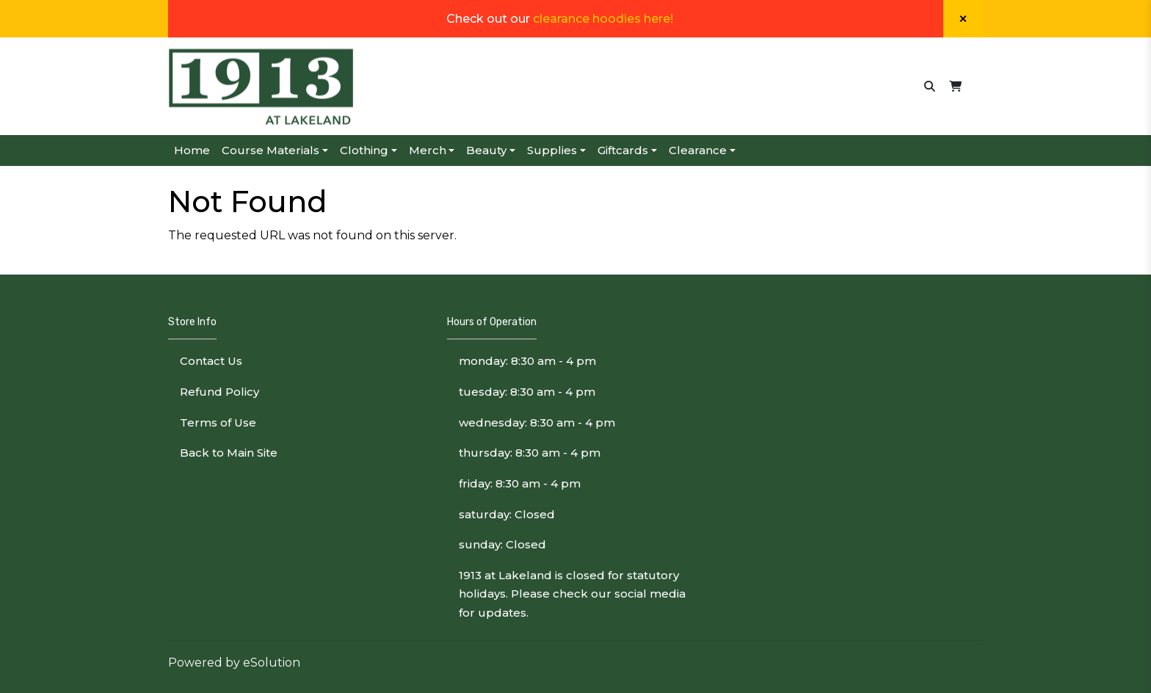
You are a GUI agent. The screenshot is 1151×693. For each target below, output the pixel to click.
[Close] (963, 18)
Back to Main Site (228, 453)
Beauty (486, 150)
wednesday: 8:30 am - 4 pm (537, 422)
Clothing (364, 150)
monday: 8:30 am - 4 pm (527, 361)
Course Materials (270, 150)
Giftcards (623, 150)
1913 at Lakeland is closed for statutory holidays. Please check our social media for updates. (572, 594)
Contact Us (211, 361)
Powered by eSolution (234, 663)
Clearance (698, 150)
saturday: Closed (507, 514)
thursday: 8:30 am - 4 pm (529, 453)
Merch (427, 150)
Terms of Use (218, 422)
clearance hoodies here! (603, 19)
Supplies (552, 150)
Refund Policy (219, 392)
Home (192, 150)
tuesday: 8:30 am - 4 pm (527, 392)
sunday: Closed (502, 544)
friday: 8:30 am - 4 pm (520, 483)
